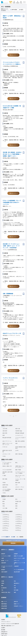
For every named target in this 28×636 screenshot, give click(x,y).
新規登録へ (13, 543)
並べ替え (21, 9)
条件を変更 (14, 9)
